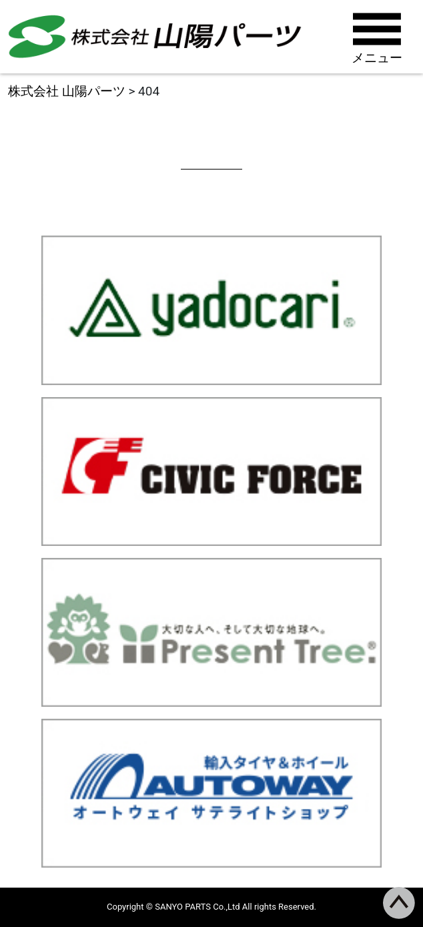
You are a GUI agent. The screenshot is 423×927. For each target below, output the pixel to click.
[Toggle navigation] (378, 36)
